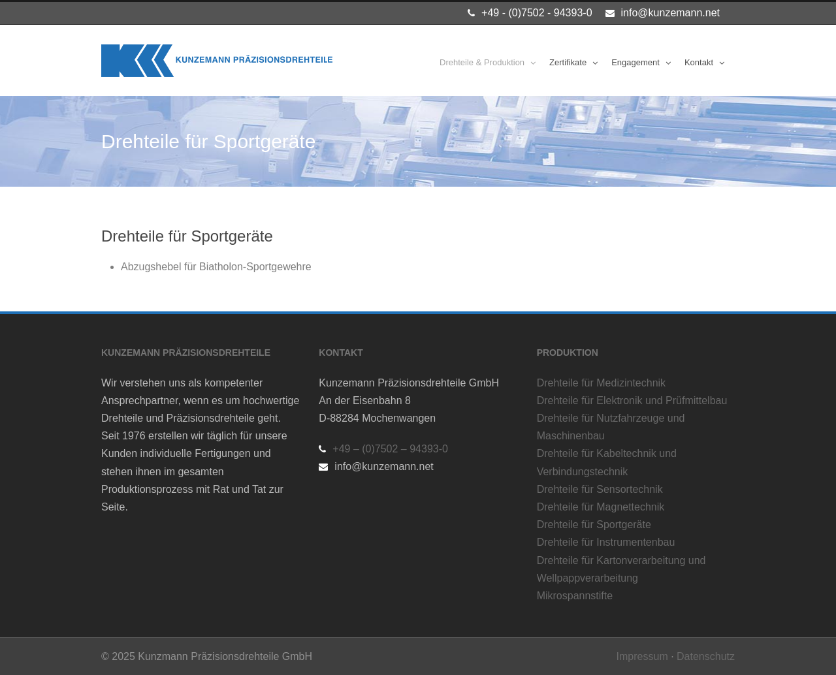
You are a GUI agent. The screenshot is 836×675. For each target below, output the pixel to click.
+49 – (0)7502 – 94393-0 (390, 448)
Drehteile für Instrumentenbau (606, 542)
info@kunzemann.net (670, 12)
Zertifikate (568, 62)
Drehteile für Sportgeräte (594, 524)
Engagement (635, 62)
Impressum (642, 656)
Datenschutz (706, 656)
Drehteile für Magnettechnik (601, 506)
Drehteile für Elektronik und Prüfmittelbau (632, 400)
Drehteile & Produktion (482, 62)
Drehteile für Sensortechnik (600, 489)
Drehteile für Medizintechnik (601, 382)
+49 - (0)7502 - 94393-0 (536, 12)
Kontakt (698, 62)
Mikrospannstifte (575, 595)
